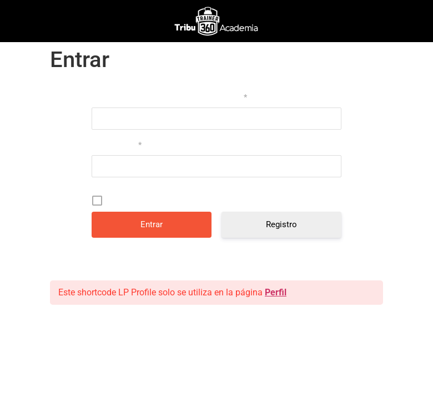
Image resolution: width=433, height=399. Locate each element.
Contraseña (117, 145)
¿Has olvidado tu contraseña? (216, 258)
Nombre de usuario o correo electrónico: (169, 97)
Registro (281, 224)
